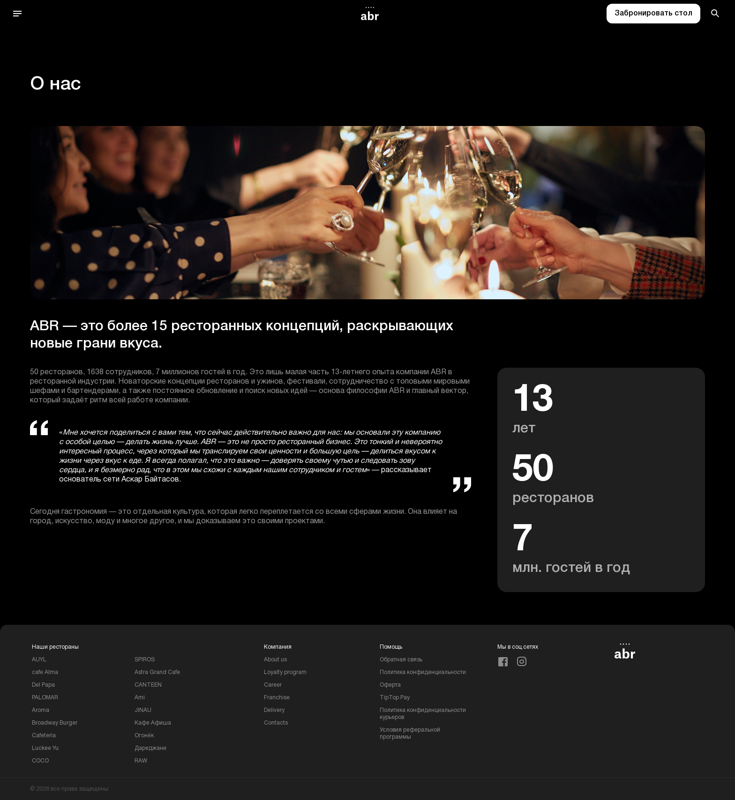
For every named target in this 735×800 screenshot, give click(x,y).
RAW (141, 760)
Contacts (276, 723)
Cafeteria (44, 735)
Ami (140, 697)
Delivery (274, 710)
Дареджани (150, 748)
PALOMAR (45, 697)
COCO (40, 760)
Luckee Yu (45, 748)
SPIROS (145, 659)
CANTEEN (148, 685)
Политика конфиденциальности (423, 672)
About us (275, 659)
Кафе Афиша (153, 723)
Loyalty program (285, 672)
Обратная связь (401, 659)
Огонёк (144, 735)
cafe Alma (45, 672)
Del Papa (43, 685)
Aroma (40, 710)
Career (273, 685)
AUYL (39, 659)
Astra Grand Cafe (157, 672)
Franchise (277, 697)
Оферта (390, 685)
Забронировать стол (653, 13)
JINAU (143, 710)
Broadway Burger (54, 723)
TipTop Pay (395, 697)
